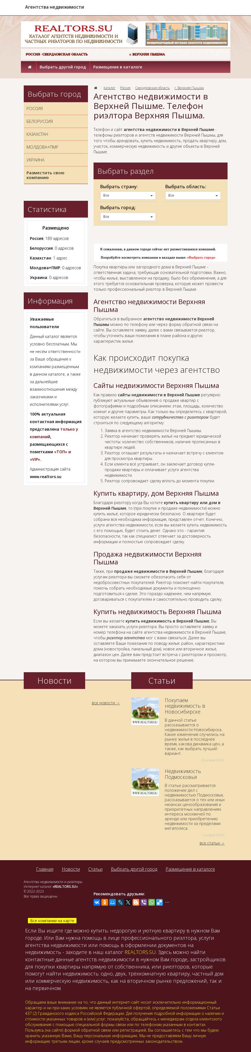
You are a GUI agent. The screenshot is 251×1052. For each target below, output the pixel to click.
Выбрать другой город (63, 67)
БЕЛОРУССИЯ (40, 121)
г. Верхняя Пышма (189, 87)
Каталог (109, 87)
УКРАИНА (35, 160)
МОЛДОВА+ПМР (42, 147)
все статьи (210, 843)
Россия (125, 87)
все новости (103, 702)
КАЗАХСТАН (37, 134)
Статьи (95, 869)
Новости (71, 869)
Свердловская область (152, 87)
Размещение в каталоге (117, 67)
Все (128, 195)
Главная (44, 869)
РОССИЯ (35, 108)
